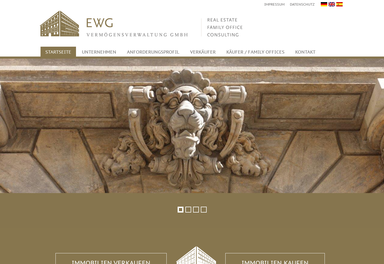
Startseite (58, 52)
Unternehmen (99, 52)
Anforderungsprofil (153, 52)
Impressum (274, 4)
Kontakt (305, 52)
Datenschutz (302, 4)
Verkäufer (203, 52)
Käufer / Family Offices (255, 52)
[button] (180, 209)
